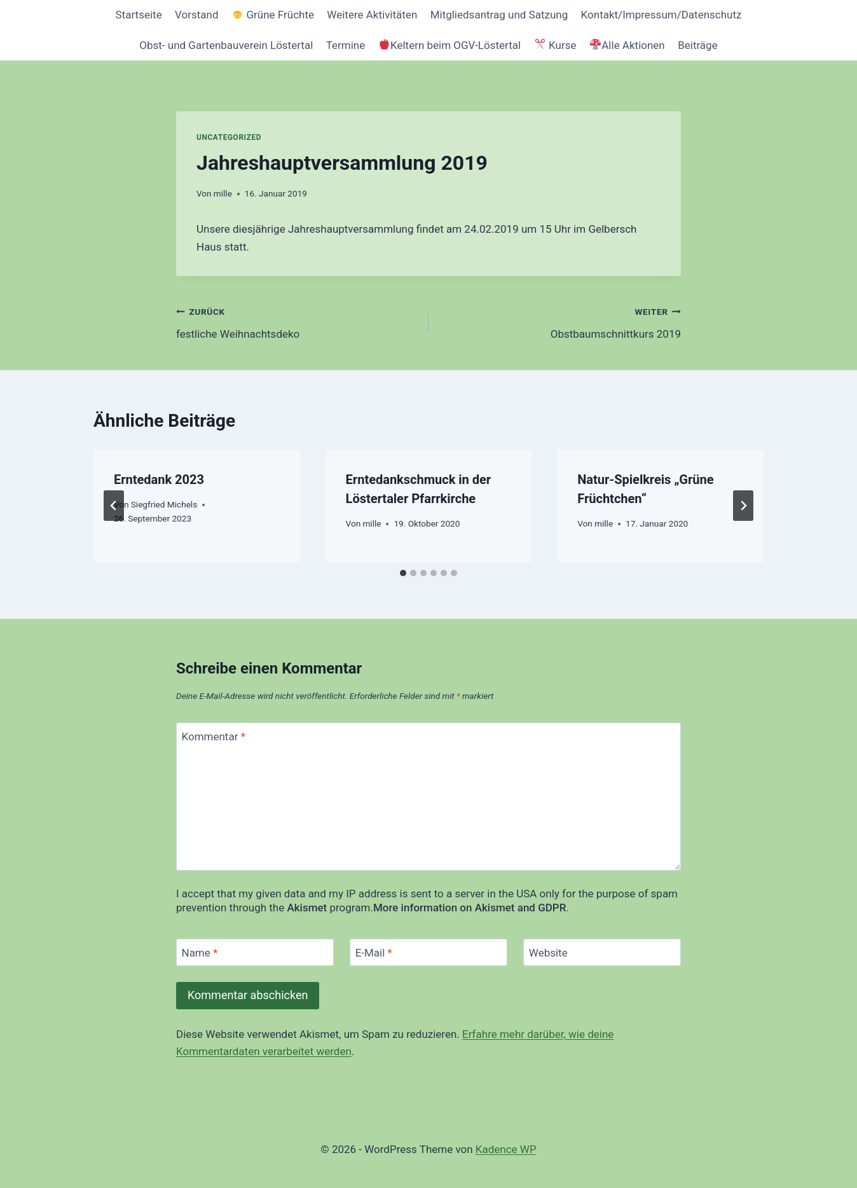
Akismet (307, 907)
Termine (346, 45)
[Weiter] (743, 505)
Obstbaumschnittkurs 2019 (560, 321)
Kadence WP (506, 1149)
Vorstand (196, 14)
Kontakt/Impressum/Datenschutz (661, 14)
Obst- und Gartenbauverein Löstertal (226, 45)
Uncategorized (228, 137)
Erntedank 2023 (159, 479)
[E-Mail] (428, 952)
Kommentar (213, 736)
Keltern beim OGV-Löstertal (450, 45)
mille (223, 193)
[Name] (255, 952)
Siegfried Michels (164, 504)
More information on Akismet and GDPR (469, 907)
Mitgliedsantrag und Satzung (499, 14)
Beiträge (698, 45)
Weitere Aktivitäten (372, 14)
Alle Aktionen (627, 45)
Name (200, 952)
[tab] (403, 573)
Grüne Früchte (273, 14)
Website (548, 952)
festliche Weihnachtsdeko (297, 321)
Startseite (139, 14)
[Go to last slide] (114, 505)
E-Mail (373, 952)
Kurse (556, 45)
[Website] (602, 952)
